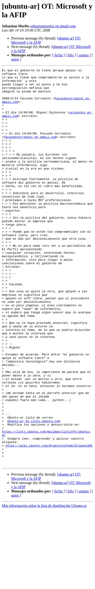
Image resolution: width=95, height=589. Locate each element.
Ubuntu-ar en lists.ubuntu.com (33, 492)
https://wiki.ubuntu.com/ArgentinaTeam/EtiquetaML (49, 521)
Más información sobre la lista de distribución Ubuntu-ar (44, 585)
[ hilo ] (71, 55)
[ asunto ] (84, 55)
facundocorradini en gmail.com (30, 151)
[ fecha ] (58, 55)
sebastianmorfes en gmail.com (53, 26)
